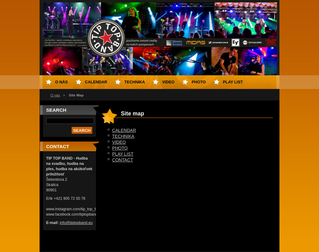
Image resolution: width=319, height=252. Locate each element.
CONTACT (122, 159)
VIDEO (119, 142)
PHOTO (120, 148)
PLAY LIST (122, 154)
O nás (55, 95)
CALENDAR (124, 130)
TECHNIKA (123, 136)
